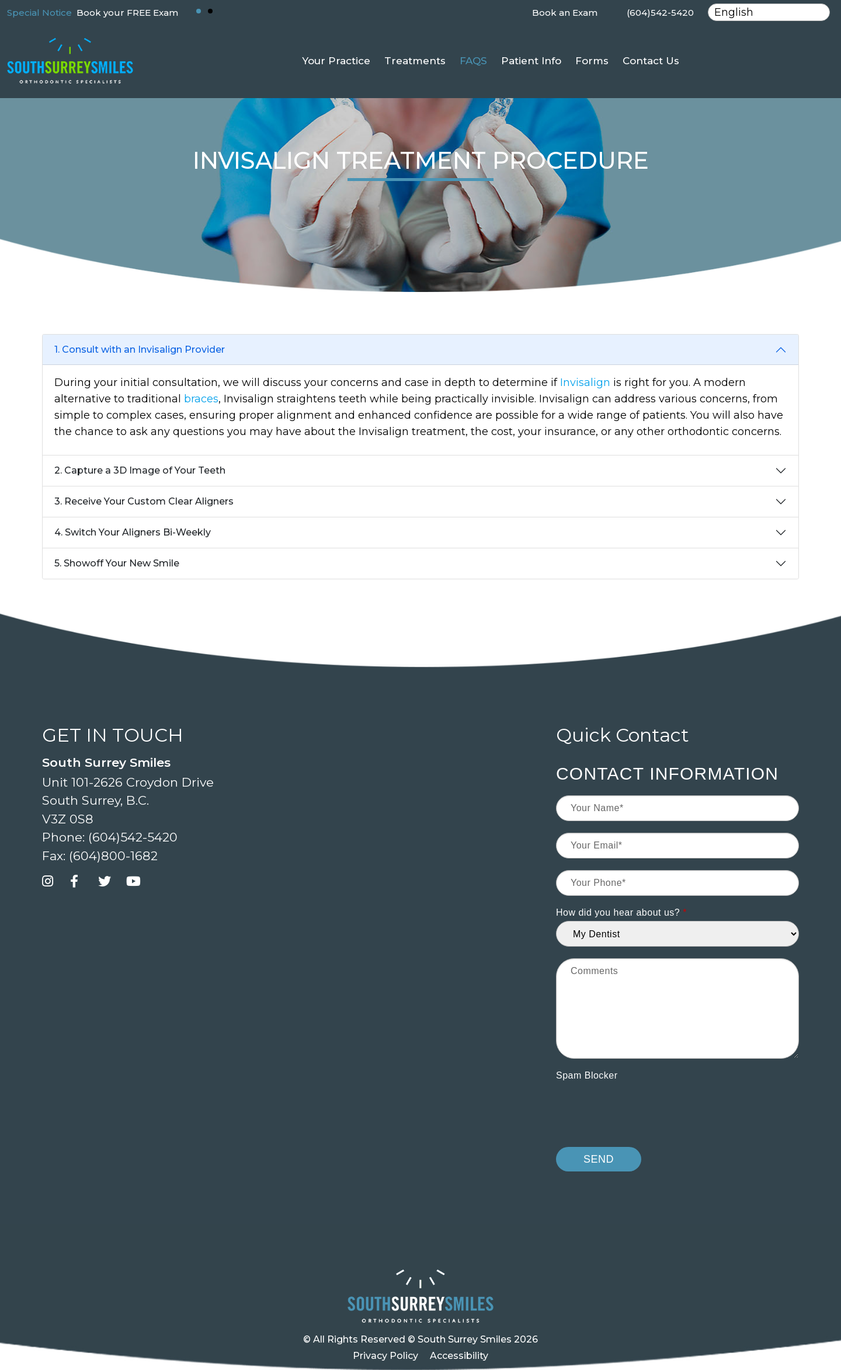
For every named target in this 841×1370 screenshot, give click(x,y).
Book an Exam (564, 12)
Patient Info (531, 61)
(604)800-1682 (113, 856)
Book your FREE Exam (127, 12)
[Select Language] (769, 12)
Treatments (415, 61)
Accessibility (459, 1355)
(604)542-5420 (660, 12)
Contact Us (651, 61)
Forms (592, 61)
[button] (198, 11)
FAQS (473, 61)
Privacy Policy (385, 1355)
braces (201, 398)
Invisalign (585, 382)
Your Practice (336, 61)
